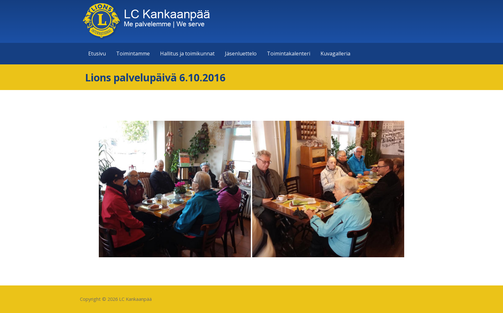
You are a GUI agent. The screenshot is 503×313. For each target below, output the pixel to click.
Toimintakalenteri (288, 53)
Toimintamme (133, 53)
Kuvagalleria (335, 53)
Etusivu (97, 53)
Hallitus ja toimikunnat (187, 53)
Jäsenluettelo (241, 53)
